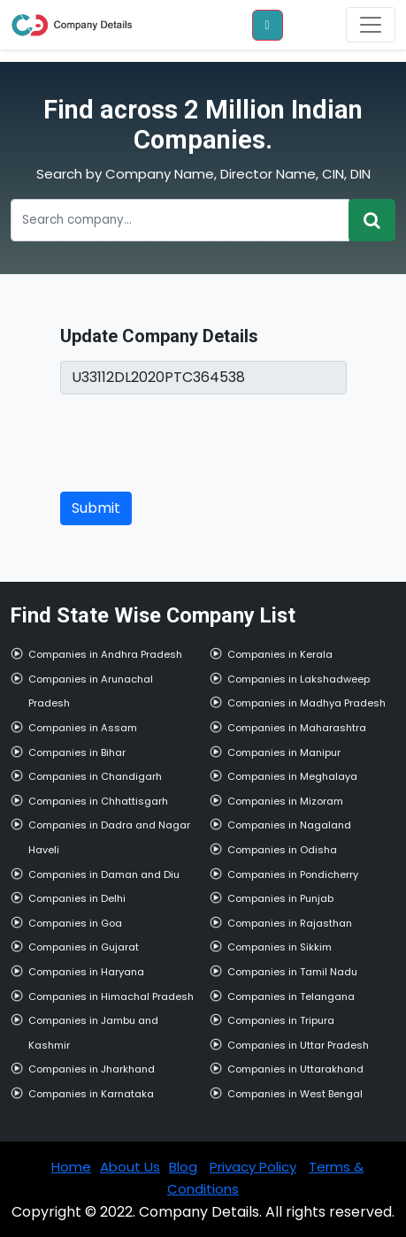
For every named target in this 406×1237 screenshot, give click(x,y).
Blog (183, 1166)
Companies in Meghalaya (292, 776)
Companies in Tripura (280, 1020)
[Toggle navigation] (370, 24)
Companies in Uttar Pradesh (298, 1045)
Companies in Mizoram (285, 801)
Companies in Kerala (280, 654)
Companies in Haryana (86, 972)
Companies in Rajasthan (289, 923)
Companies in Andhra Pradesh (105, 654)
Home (71, 1166)
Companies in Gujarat (83, 947)
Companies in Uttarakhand (295, 1069)
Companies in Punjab (280, 898)
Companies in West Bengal (295, 1094)
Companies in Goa (75, 923)
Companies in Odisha (282, 850)
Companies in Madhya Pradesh (306, 703)
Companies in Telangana (291, 996)
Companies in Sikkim (279, 947)
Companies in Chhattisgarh (98, 801)
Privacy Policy (253, 1166)
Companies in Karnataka (91, 1094)
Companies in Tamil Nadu (292, 972)
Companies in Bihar (77, 752)
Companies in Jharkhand (91, 1069)
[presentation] (194, 443)
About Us (130, 1166)
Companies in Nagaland (289, 825)
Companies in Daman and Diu (104, 874)
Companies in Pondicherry (292, 874)
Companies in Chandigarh (95, 776)
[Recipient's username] (180, 220)
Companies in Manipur (284, 752)
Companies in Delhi (77, 898)
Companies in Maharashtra (296, 728)
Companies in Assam (82, 728)
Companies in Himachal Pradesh (111, 996)
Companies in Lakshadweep (298, 679)
